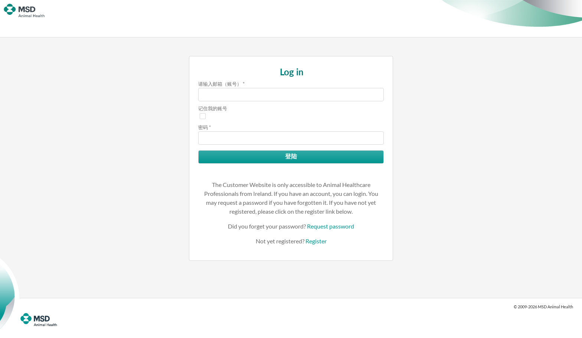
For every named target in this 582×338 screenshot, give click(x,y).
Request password (330, 226)
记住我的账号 (212, 108)
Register (316, 241)
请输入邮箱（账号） (220, 84)
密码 (203, 127)
